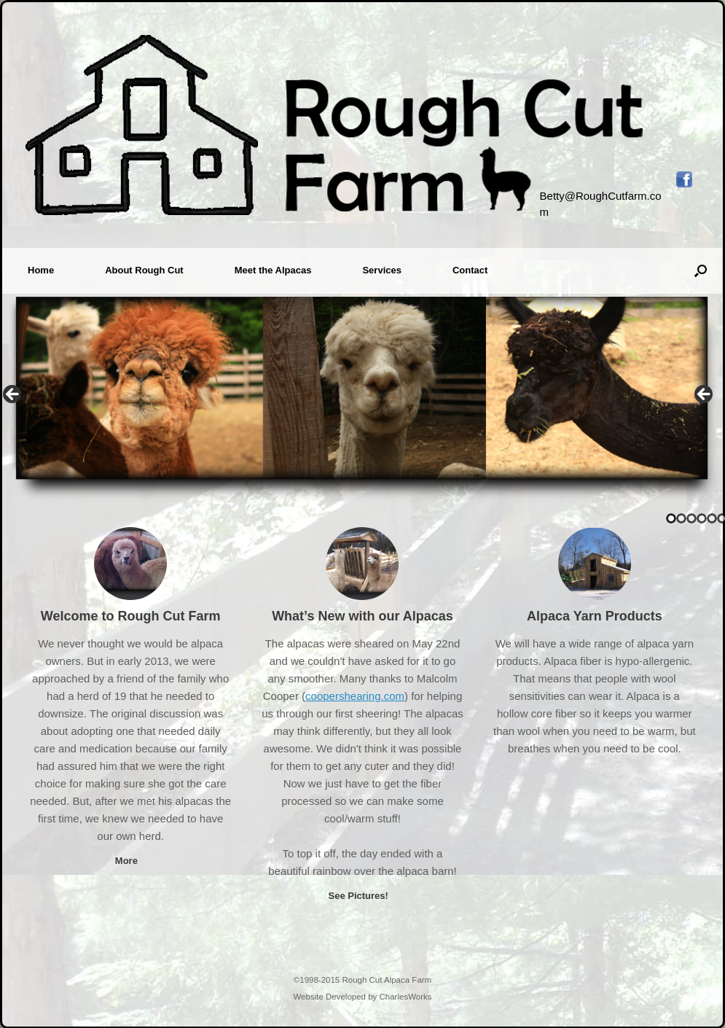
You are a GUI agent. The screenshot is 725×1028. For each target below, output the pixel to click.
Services (381, 270)
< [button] (13, 395)
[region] (362, 399)
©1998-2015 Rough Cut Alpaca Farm (362, 980)
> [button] (705, 395)
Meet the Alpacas (273, 270)
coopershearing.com (354, 696)
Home (41, 270)
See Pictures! (362, 895)
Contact (469, 270)
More (130, 860)
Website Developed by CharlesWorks (362, 996)
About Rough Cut (144, 270)
